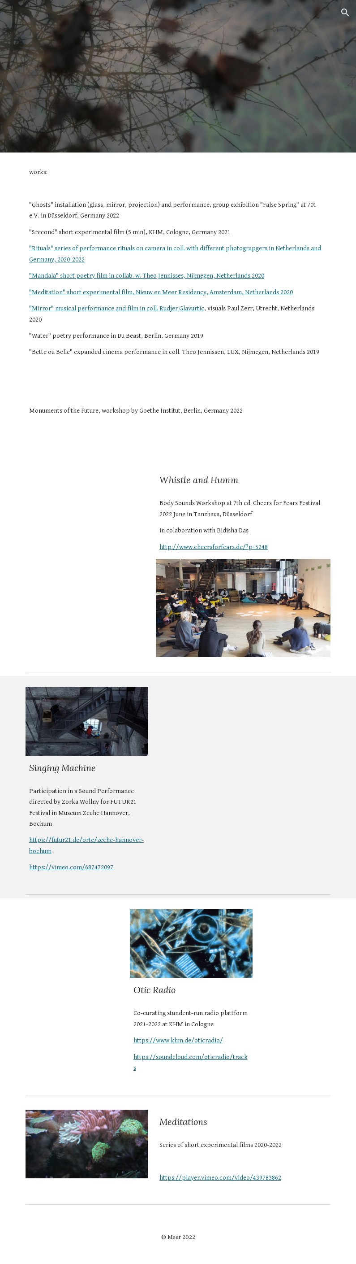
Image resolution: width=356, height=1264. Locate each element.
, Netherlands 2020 (267, 292)
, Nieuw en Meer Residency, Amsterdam (187, 292)
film (127, 292)
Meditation (47, 292)
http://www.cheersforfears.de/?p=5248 (213, 547)
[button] (345, 12)
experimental (102, 292)
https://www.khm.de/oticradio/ (178, 1040)
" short (73, 292)
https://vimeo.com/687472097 (71, 867)
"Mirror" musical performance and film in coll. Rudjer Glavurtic (116, 308)
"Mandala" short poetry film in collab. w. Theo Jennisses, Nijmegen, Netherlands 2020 (146, 275)
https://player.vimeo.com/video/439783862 (220, 1177)
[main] (178, 270)
